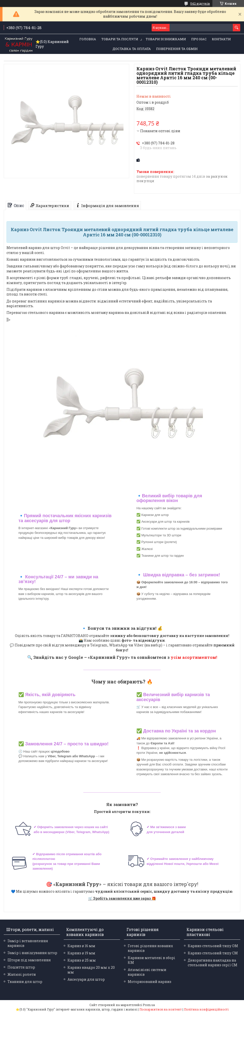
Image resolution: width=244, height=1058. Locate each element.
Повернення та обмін (177, 48)
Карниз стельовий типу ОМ (213, 945)
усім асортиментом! (194, 657)
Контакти (221, 39)
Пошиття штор (21, 967)
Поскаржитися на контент (160, 1009)
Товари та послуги (119, 39)
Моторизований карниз (149, 981)
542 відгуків (200, 3)
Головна (87, 39)
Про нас (199, 39)
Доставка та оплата (132, 48)
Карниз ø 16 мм (81, 945)
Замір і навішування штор (32, 952)
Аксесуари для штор (86, 979)
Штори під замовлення (29, 960)
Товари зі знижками (166, 39)
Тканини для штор (24, 981)
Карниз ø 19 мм (81, 953)
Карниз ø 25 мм (81, 960)
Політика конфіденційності (206, 1009)
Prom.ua (149, 1005)
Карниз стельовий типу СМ (213, 953)
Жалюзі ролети (21, 974)
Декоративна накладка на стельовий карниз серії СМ (212, 962)
